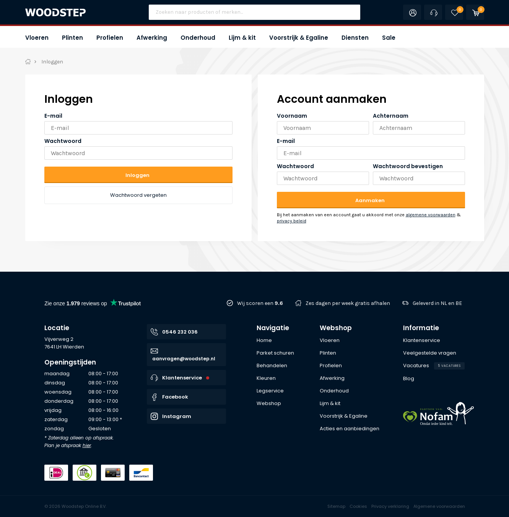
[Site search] (254, 12)
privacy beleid (291, 221)
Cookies (358, 506)
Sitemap (336, 506)
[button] (37, 37)
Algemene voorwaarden (439, 506)
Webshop (336, 328)
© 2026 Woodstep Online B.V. (75, 506)
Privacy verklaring (390, 506)
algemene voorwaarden (430, 214)
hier (87, 445)
